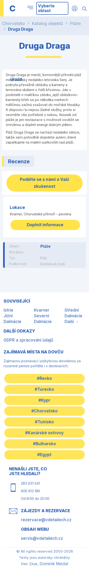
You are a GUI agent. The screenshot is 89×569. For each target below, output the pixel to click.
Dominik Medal (54, 563)
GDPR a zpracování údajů (28, 340)
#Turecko (44, 389)
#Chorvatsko (44, 411)
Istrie (8, 310)
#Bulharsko (44, 443)
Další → (72, 321)
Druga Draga (20, 29)
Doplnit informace (45, 224)
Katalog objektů (47, 23)
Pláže (75, 23)
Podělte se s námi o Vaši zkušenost (44, 183)
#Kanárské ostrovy (44, 432)
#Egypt (44, 454)
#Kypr (44, 400)
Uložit (16, 79)
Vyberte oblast (46, 8)
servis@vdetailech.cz (42, 538)
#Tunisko (44, 422)
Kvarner (41, 310)
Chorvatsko (13, 23)
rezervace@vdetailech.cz (46, 519)
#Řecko (44, 378)
